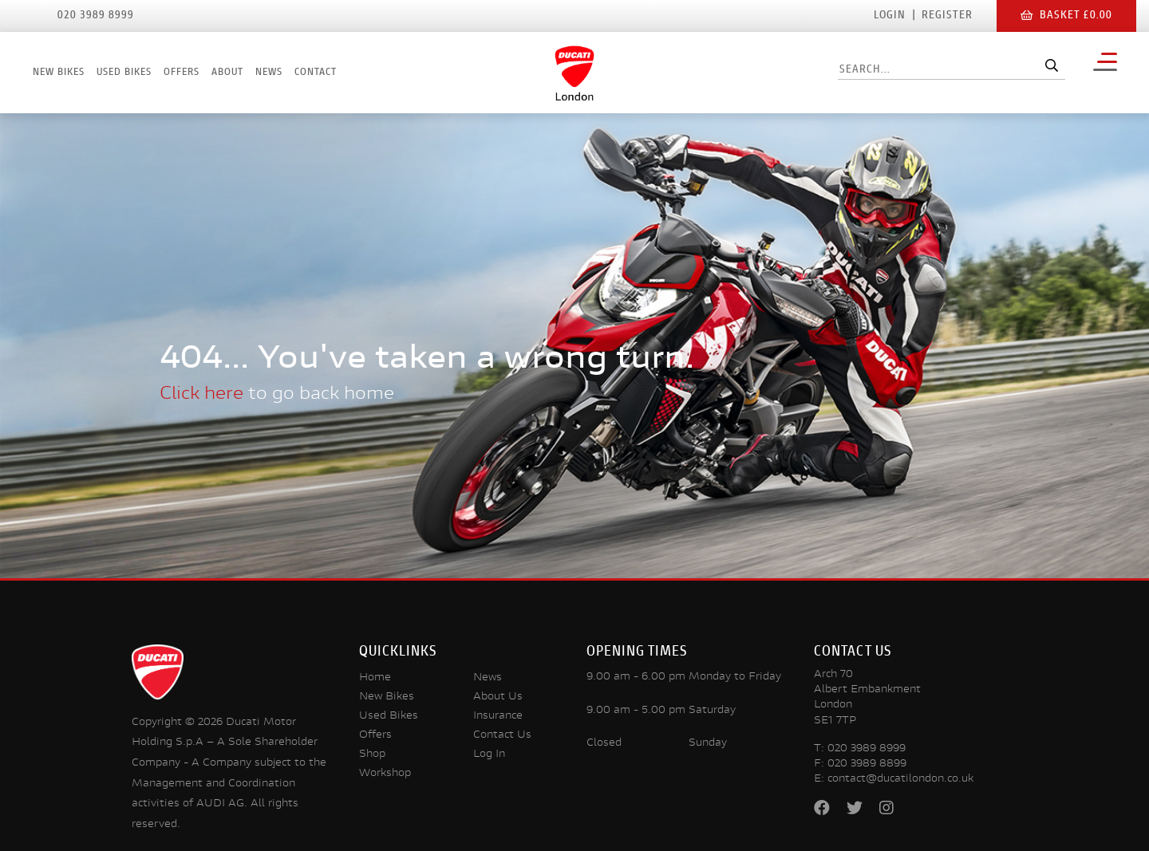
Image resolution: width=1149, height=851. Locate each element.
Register (947, 16)
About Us (498, 697)
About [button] (227, 72)
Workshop (385, 773)
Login (890, 16)
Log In (489, 754)
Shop (372, 754)
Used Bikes (124, 72)
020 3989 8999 (866, 749)
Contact (315, 72)
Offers (181, 72)
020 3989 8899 (866, 764)
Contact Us (502, 735)
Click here (201, 395)
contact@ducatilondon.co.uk (900, 779)
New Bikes (59, 72)
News (268, 72)
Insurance (498, 716)
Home (375, 678)
